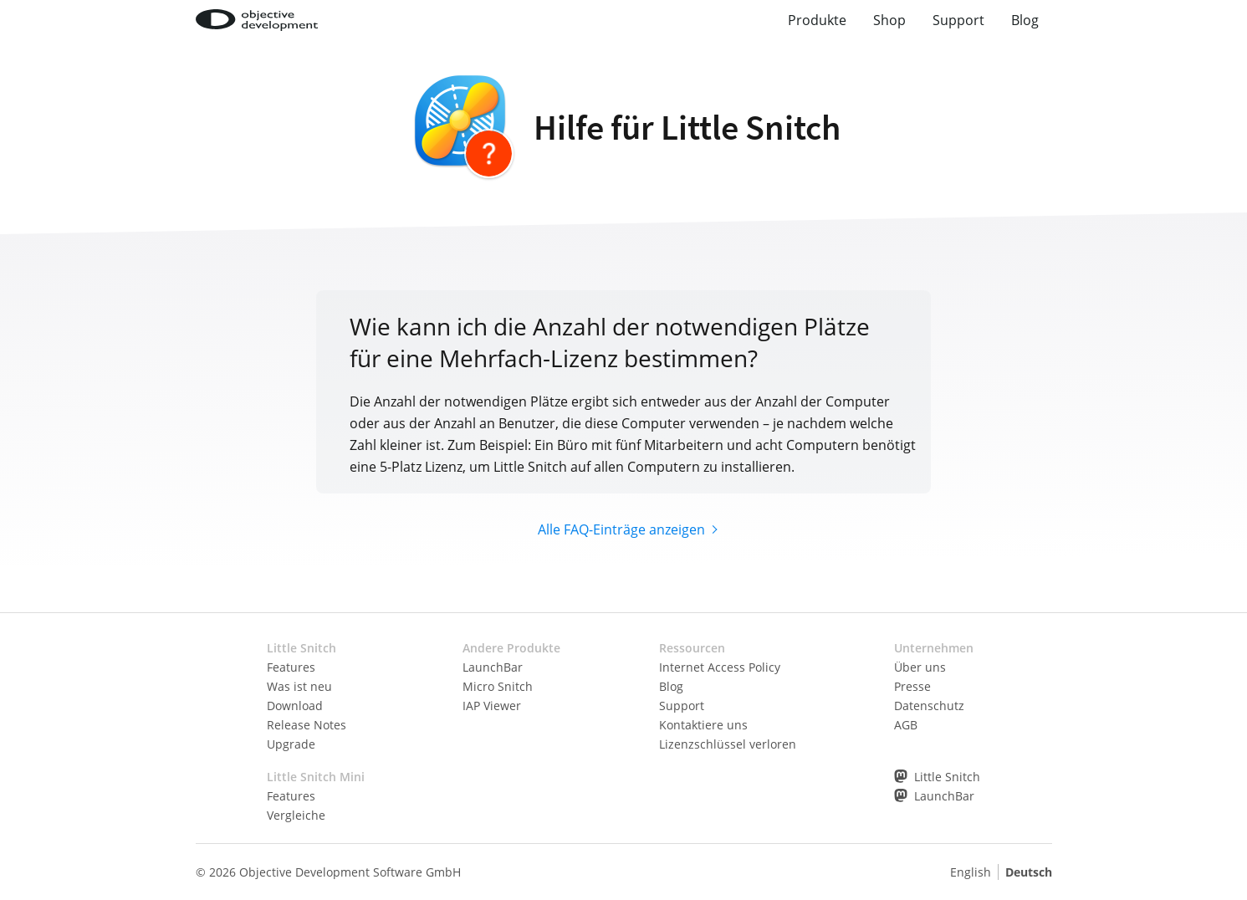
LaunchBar (493, 667)
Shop (889, 20)
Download (295, 705)
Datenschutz (929, 705)
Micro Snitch (498, 686)
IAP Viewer (492, 705)
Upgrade (291, 744)
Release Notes (306, 725)
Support (958, 20)
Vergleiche (296, 815)
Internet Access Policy (719, 667)
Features (291, 667)
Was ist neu (299, 686)
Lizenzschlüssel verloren (727, 744)
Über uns (920, 667)
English (970, 872)
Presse (912, 686)
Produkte (817, 20)
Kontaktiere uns (703, 725)
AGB (905, 725)
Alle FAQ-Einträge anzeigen (621, 529)
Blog (1025, 20)
